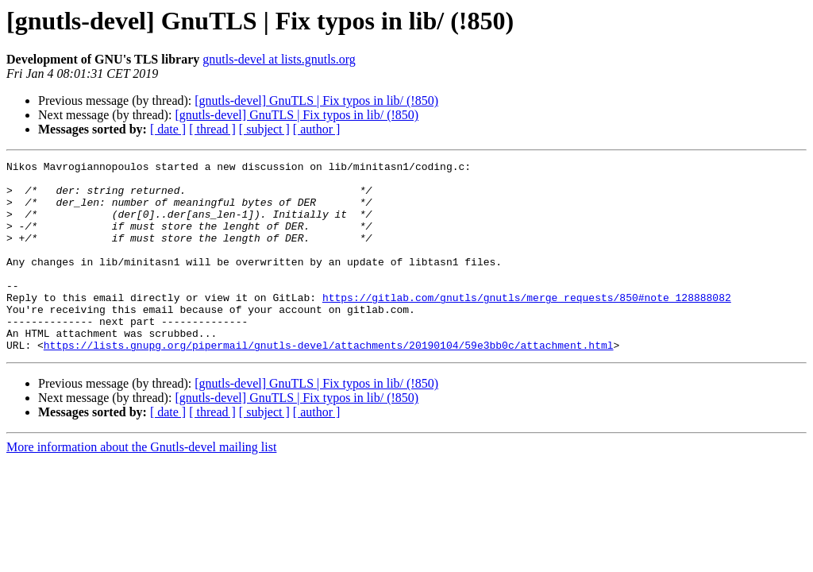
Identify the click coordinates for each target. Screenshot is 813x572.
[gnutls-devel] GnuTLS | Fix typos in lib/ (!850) (316, 100)
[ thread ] (212, 129)
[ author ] (317, 129)
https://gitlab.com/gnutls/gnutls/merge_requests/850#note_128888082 (526, 326)
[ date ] (168, 129)
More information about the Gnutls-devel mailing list (141, 485)
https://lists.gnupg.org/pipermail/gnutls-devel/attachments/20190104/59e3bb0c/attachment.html (329, 383)
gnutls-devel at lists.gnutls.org (279, 59)
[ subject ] (264, 129)
